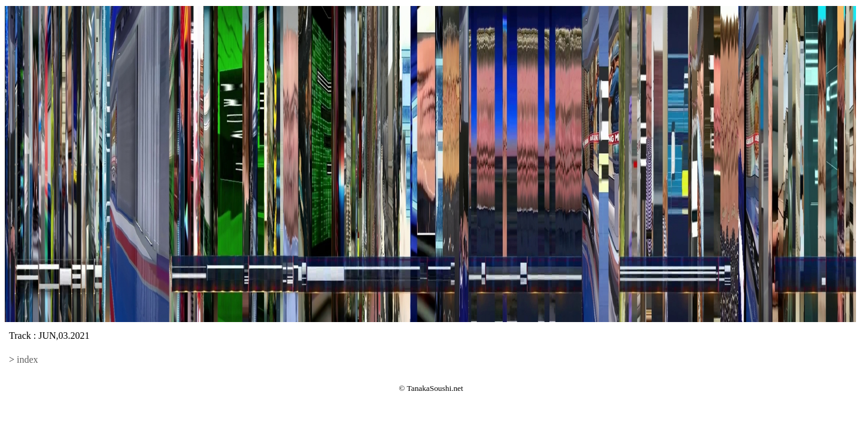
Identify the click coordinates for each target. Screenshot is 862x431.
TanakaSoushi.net (435, 388)
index (27, 359)
